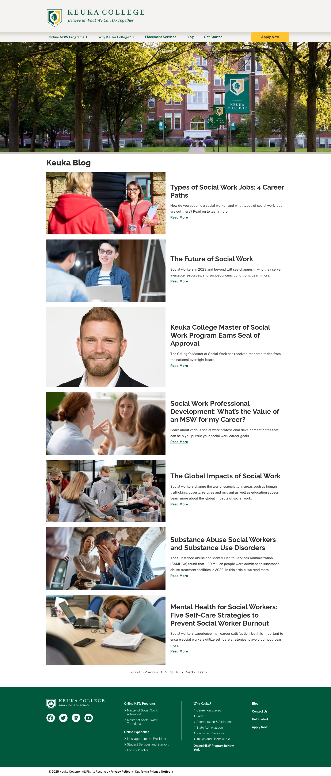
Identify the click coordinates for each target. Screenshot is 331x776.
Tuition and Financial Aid (213, 739)
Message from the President (146, 738)
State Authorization (210, 727)
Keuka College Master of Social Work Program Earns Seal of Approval (220, 335)
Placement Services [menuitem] (160, 37)
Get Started (260, 719)
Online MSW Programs (140, 703)
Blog (255, 703)
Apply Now (259, 727)
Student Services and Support (148, 744)
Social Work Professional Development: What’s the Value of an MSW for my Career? (224, 411)
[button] (270, 37)
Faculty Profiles (137, 750)
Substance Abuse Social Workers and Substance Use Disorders (223, 544)
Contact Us (259, 711)
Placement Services (210, 733)
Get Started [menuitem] (213, 37)
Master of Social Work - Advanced (143, 712)
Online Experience (136, 732)
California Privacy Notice (152, 771)
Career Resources (209, 710)
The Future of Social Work (211, 259)
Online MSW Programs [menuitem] (66, 37)
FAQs (200, 716)
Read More (179, 217)
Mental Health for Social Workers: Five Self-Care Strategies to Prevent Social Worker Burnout (223, 615)
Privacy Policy (120, 771)
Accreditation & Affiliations (214, 722)
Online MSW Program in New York (214, 747)
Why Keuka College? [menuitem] (114, 37)
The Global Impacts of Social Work (225, 476)
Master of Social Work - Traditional (143, 721)
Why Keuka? (202, 703)
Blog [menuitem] (190, 37)
